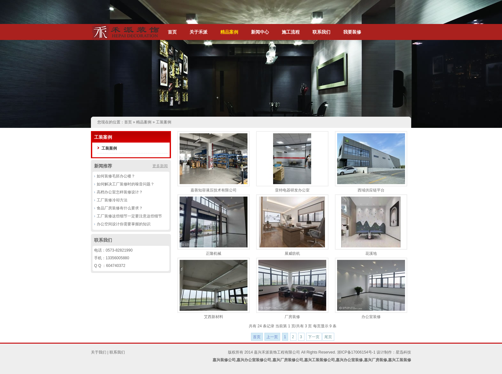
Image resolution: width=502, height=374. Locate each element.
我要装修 (352, 32)
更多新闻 (160, 166)
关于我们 (98, 352)
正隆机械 (213, 253)
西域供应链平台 (371, 190)
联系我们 (321, 32)
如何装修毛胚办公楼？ (116, 176)
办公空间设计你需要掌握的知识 (123, 224)
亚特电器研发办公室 (292, 190)
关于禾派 (198, 32)
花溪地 (371, 253)
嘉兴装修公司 (224, 360)
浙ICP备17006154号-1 (356, 352)
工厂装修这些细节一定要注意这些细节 (129, 216)
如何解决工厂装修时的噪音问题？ (125, 184)
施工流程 (291, 32)
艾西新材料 (213, 317)
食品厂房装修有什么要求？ (120, 208)
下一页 (314, 337)
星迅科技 (403, 352)
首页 (172, 32)
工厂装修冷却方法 (112, 200)
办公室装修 (371, 317)
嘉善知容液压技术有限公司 (213, 190)
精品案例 (229, 32)
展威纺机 (292, 253)
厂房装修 (292, 317)
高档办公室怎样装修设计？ (120, 192)
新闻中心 (260, 32)
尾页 (328, 337)
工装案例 (163, 122)
